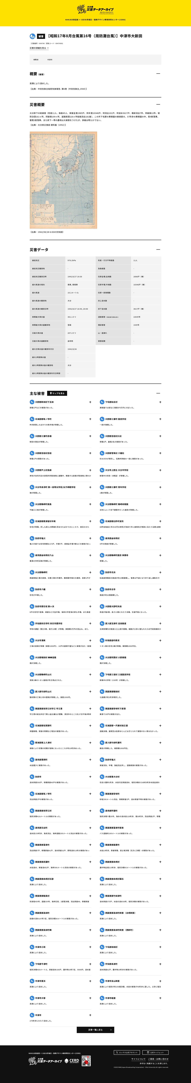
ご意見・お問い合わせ (158, 1058)
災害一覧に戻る (95, 1030)
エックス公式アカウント (128, 1052)
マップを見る (57, 393)
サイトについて (138, 1058)
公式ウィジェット (157, 1052)
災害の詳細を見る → (39, 47)
